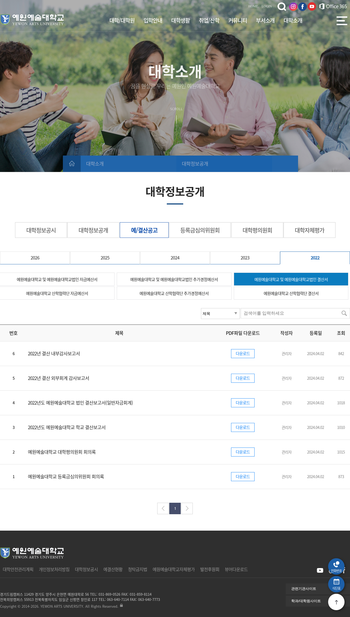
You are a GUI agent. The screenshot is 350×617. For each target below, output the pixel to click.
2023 (245, 257)
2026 (35, 257)
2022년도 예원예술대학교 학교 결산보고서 (67, 427)
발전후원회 (209, 569)
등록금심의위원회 (200, 230)
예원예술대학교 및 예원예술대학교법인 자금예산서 (57, 279)
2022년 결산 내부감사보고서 (54, 353)
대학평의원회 (257, 230)
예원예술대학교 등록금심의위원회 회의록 (66, 476)
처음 (163, 508)
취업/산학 (209, 20)
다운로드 (243, 353)
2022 (315, 257)
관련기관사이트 (303, 589)
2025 (105, 257)
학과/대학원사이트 (306, 601)
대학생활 (180, 20)
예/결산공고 (144, 230)
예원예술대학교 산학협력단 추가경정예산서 (174, 293)
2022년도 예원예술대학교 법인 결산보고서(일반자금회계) (80, 402)
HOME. (253, 6)
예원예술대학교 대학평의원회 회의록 (62, 451)
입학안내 (153, 20)
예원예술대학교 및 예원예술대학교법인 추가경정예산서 (174, 279)
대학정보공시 (41, 230)
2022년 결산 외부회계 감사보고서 (58, 378)
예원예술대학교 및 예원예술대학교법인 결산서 (291, 279)
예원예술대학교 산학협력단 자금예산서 (57, 293)
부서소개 (265, 20)
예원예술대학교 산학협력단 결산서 (291, 293)
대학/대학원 (122, 20)
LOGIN (267, 6)
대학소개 (293, 20)
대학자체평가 (309, 230)
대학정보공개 (195, 163)
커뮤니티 (237, 20)
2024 (175, 257)
